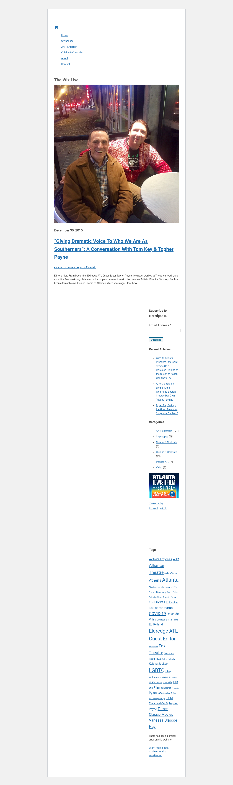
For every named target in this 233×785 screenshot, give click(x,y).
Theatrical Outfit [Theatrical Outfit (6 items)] (158, 705)
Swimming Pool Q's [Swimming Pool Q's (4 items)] (157, 700)
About (64, 59)
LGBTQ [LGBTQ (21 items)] (157, 672)
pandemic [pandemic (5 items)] (166, 689)
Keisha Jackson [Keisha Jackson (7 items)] (159, 665)
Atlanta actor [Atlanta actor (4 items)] (154, 589)
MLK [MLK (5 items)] (151, 684)
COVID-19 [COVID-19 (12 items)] (157, 615)
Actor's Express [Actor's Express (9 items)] (160, 561)
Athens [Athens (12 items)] (155, 582)
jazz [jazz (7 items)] (158, 660)
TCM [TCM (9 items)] (169, 700)
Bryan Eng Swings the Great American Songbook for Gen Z (167, 411)
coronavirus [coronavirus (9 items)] (164, 609)
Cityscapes (67, 42)
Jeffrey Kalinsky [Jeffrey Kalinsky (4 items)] (168, 660)
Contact (65, 65)
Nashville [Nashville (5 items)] (167, 684)
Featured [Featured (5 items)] (153, 648)
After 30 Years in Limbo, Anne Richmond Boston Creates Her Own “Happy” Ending (166, 393)
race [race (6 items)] (160, 694)
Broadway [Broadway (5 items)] (161, 593)
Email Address (160, 327)
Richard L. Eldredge (66, 269)
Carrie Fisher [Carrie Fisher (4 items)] (172, 594)
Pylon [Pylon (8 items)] (153, 694)
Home (64, 36)
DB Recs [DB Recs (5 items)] (161, 621)
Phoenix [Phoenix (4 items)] (175, 689)
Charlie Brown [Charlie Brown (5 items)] (170, 598)
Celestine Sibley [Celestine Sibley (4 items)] (155, 599)
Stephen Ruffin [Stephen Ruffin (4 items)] (169, 695)
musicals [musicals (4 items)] (158, 684)
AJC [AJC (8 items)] (176, 561)
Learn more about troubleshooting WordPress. (159, 753)
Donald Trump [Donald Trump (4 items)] (172, 621)
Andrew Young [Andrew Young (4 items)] (170, 575)
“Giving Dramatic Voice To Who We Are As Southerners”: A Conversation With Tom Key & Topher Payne (114, 251)
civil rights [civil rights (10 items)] (157, 604)
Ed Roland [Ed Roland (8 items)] (156, 626)
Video (159, 469)
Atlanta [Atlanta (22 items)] (170, 581)
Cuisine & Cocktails (71, 54)
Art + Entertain (69, 48)
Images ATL (162, 463)
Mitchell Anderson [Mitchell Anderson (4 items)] (169, 679)
